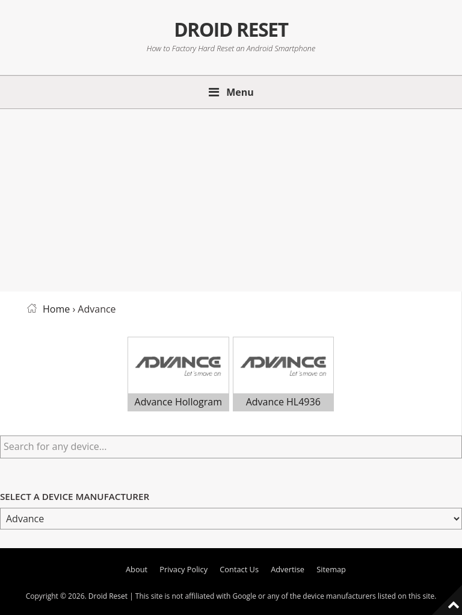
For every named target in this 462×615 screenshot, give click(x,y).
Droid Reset (231, 29)
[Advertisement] (231, 198)
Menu (240, 92)
